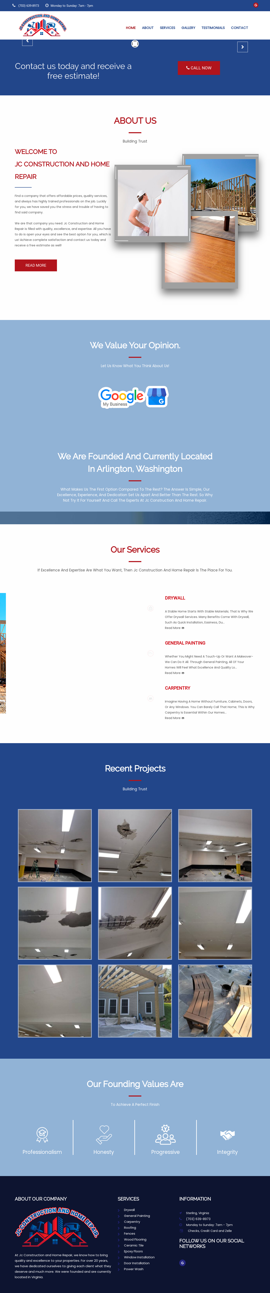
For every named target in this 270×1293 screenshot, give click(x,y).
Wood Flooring (132, 1239)
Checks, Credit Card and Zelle (205, 1231)
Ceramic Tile (131, 1245)
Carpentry (210, 703)
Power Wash (130, 1269)
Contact (239, 27)
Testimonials (213, 27)
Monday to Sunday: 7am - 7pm (69, 6)
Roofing (127, 1227)
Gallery (188, 27)
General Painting (210, 658)
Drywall (210, 613)
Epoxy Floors (130, 1251)
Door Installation (134, 1263)
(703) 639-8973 (25, 6)
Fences (126, 1233)
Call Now (199, 67)
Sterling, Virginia (194, 1213)
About (148, 27)
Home (131, 27)
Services (167, 27)
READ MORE (36, 265)
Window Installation (136, 1257)
